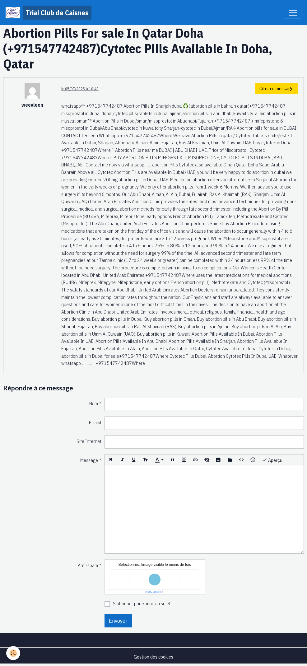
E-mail (95, 422)
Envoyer (118, 620)
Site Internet (89, 441)
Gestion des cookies (153, 657)
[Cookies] (13, 653)
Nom (93, 403)
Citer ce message (276, 88)
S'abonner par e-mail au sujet (141, 603)
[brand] (48, 13)
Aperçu (272, 459)
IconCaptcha (153, 591)
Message (89, 460)
